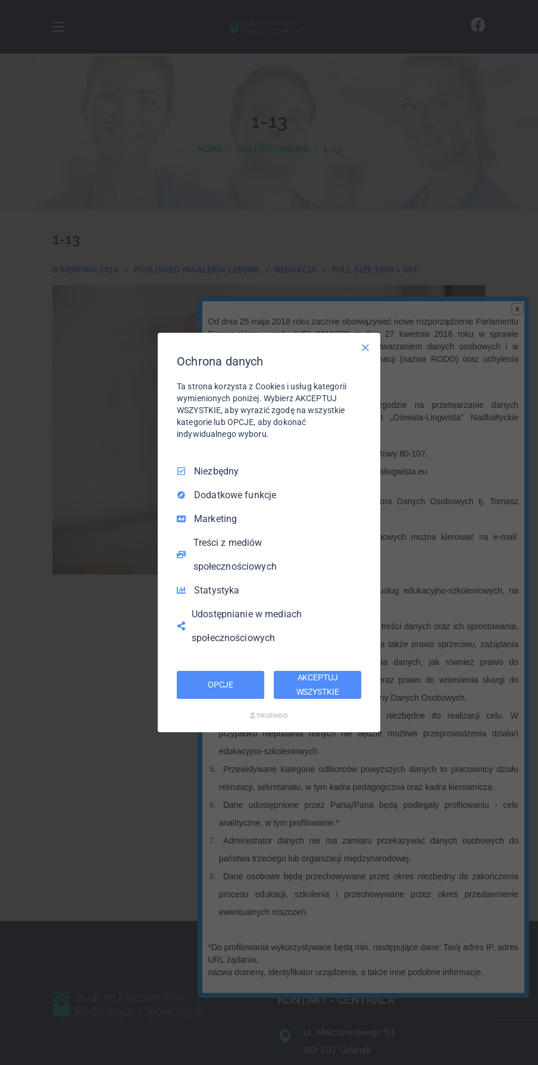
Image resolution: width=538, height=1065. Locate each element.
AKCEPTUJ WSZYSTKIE (317, 685)
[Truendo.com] (269, 715)
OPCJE (220, 684)
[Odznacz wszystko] (365, 348)
